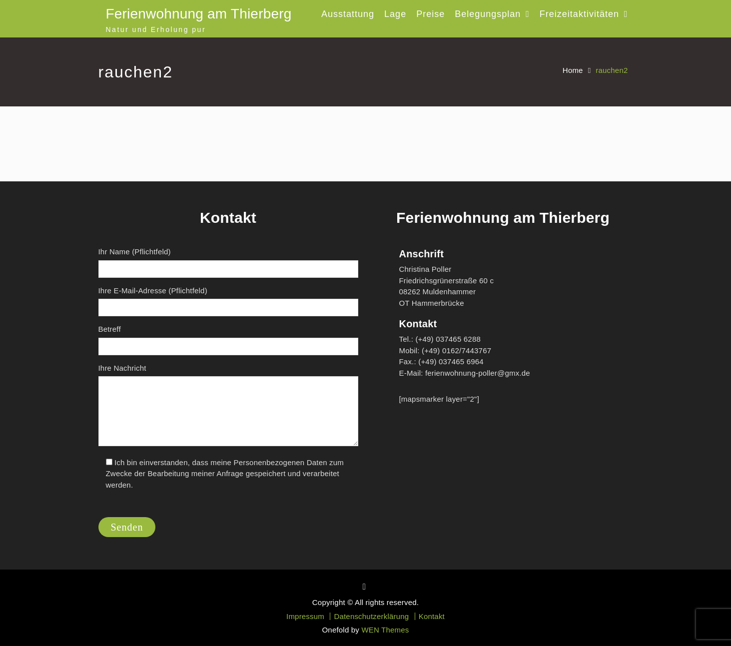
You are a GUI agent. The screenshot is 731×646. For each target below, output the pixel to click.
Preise (430, 14)
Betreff (228, 340)
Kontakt (432, 616)
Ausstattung (347, 14)
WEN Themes (385, 630)
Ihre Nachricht (228, 407)
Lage (395, 14)
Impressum (305, 616)
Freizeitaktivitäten (579, 14)
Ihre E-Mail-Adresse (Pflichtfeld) (228, 301)
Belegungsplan (488, 14)
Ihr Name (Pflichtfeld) (228, 262)
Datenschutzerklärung (371, 616)
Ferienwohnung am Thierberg (199, 13)
